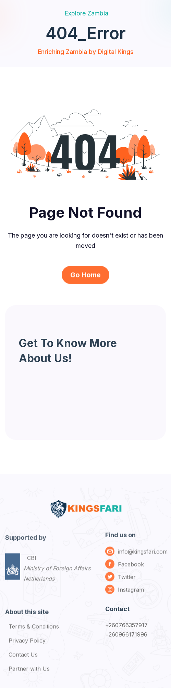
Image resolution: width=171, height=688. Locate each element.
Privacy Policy (27, 643)
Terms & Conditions (34, 629)
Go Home (85, 279)
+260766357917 (126, 625)
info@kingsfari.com (143, 554)
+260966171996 (126, 634)
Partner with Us (29, 671)
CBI (57, 573)
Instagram (131, 592)
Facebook (131, 566)
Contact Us (23, 657)
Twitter (127, 579)
